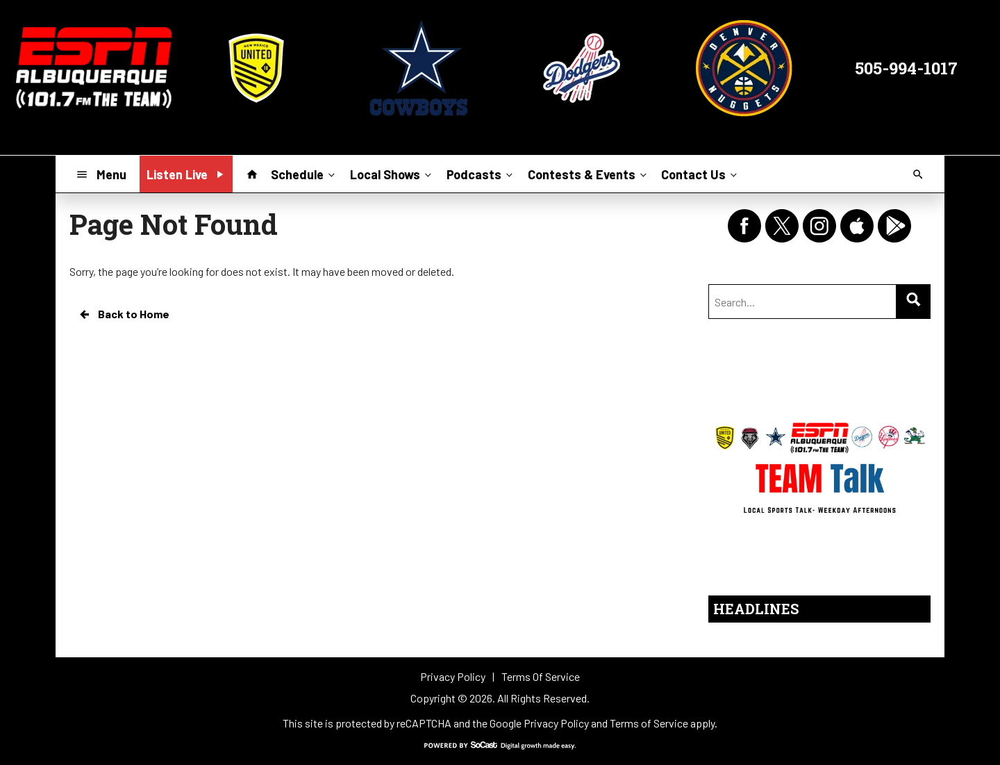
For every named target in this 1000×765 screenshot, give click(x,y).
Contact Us (700, 173)
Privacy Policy (556, 723)
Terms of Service (649, 723)
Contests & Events (588, 173)
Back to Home (123, 314)
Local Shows (392, 173)
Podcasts (481, 173)
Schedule (304, 173)
